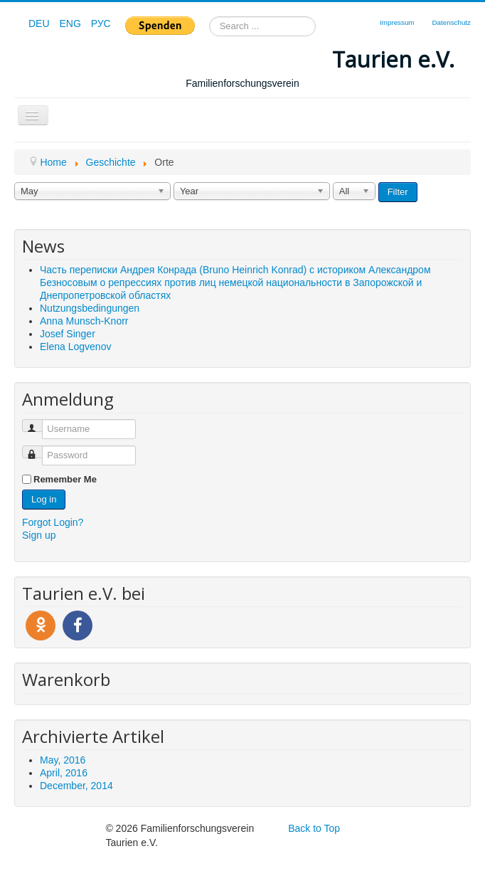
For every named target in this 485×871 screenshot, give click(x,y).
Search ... (209, 16)
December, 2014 (76, 785)
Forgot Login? (52, 522)
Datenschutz (451, 22)
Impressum (397, 22)
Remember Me (65, 479)
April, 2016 (63, 772)
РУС (101, 23)
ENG (71, 23)
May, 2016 (62, 760)
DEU (40, 23)
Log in (43, 499)
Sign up (38, 535)
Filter (398, 191)
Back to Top (314, 828)
